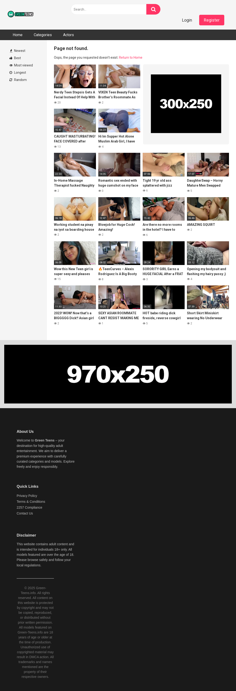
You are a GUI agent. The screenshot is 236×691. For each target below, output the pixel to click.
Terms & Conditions (31, 501)
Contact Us (25, 513)
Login (187, 20)
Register (212, 20)
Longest (17, 72)
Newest (17, 51)
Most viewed (21, 65)
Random (18, 80)
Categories (43, 35)
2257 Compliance (29, 507)
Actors (68, 35)
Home (18, 35)
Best (15, 58)
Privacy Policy (27, 496)
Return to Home (130, 57)
